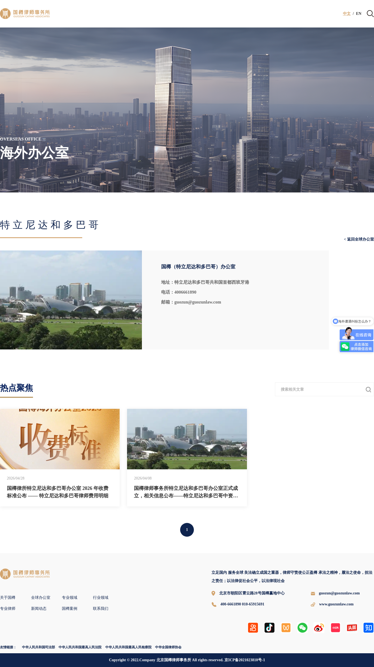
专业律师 (7, 609)
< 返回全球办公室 (359, 239)
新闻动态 (38, 609)
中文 (347, 14)
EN (358, 14)
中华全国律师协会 (168, 647)
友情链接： (8, 647)
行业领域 (100, 598)
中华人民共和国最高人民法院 (80, 647)
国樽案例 (69, 609)
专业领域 (69, 598)
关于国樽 (7, 598)
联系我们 (100, 609)
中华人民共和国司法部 (38, 647)
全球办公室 (40, 598)
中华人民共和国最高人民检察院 (128, 647)
